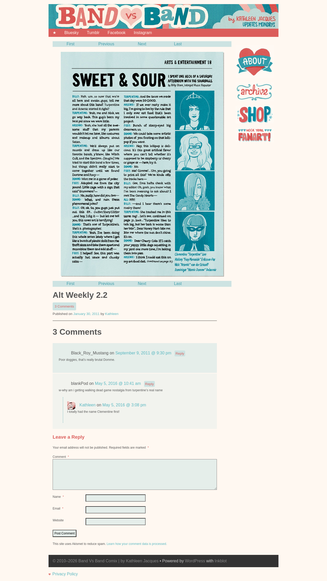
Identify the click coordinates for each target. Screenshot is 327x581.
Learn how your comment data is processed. (137, 544)
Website (58, 520)
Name (59, 496)
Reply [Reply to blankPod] (149, 384)
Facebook (116, 32)
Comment (61, 457)
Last (178, 44)
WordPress (195, 561)
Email (58, 508)
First (70, 44)
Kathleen (112, 314)
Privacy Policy (65, 574)
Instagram (143, 32)
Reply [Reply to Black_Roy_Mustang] (180, 353)
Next (142, 44)
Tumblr (93, 32)
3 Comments (65, 306)
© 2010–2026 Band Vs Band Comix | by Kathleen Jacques (105, 561)
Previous (106, 44)
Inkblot (221, 561)
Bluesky (71, 32)
